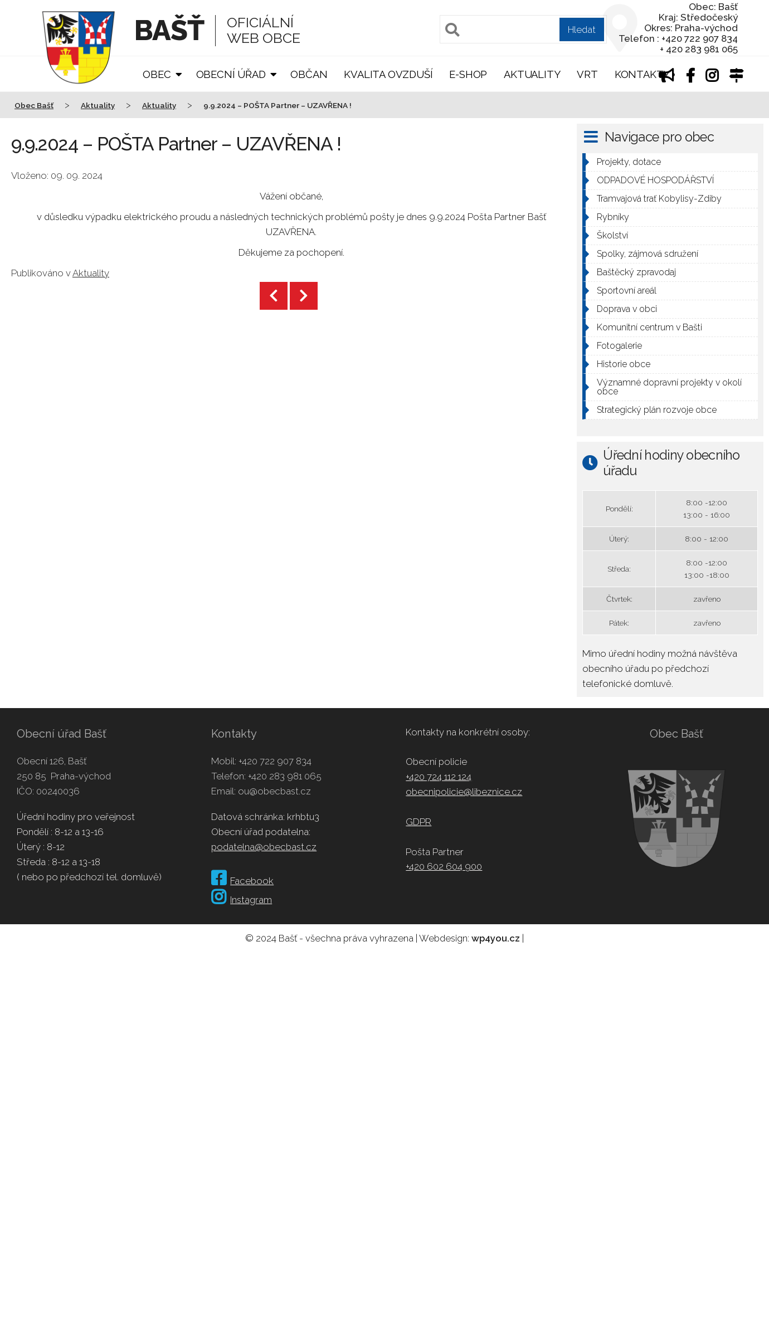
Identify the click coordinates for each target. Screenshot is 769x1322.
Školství (612, 235)
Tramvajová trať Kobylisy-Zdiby (659, 198)
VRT (587, 74)
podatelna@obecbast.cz (264, 846)
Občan (308, 74)
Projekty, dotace (629, 162)
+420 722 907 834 (275, 761)
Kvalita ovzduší (388, 74)
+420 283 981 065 (285, 776)
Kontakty (642, 74)
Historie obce (623, 364)
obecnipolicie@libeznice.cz (464, 791)
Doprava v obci (627, 309)
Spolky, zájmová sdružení (647, 253)
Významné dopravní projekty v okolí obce (669, 387)
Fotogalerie (619, 345)
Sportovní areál (626, 290)
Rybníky (613, 217)
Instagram (241, 899)
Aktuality (532, 74)
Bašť (169, 30)
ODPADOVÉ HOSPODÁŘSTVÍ (655, 180)
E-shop (468, 74)
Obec (157, 74)
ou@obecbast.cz (274, 791)
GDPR (418, 821)
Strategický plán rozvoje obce (657, 409)
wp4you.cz (495, 938)
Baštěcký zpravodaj (636, 272)
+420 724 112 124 (438, 776)
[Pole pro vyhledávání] (523, 29)
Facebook (242, 880)
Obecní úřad (231, 74)
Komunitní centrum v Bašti (649, 327)
